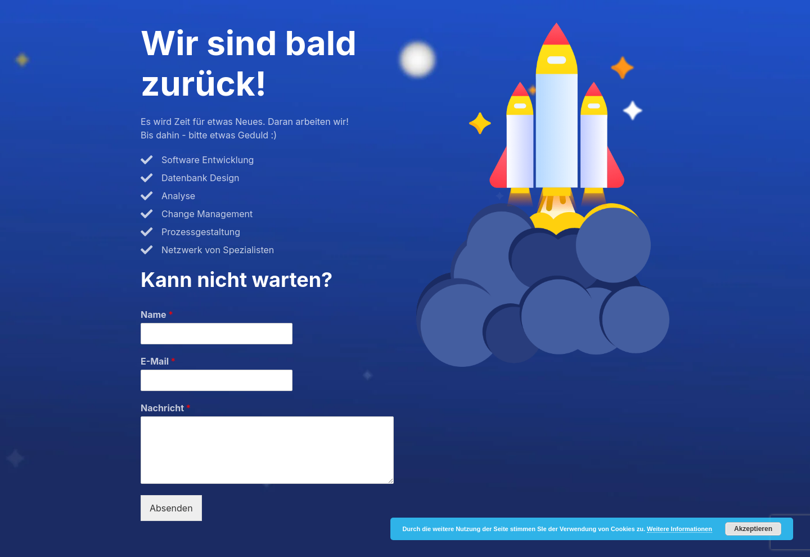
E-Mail (158, 361)
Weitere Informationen (679, 528)
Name (157, 314)
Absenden (171, 508)
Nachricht (166, 408)
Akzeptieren (753, 529)
